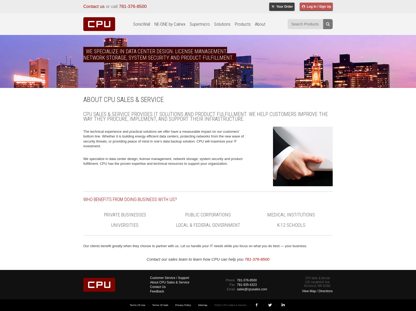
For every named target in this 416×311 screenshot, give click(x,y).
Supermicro (200, 24)
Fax (232, 285)
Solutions (222, 24)
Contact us (94, 6)
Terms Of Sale (160, 305)
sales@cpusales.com (252, 289)
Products (243, 24)
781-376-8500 (133, 6)
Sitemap (202, 305)
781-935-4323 (247, 285)
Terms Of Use (137, 305)
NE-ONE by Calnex (169, 24)
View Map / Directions (317, 291)
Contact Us (158, 287)
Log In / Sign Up (316, 6)
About (260, 24)
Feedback (157, 291)
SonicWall (141, 24)
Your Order (282, 6)
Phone (230, 280)
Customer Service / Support (169, 278)
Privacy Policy (183, 305)
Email (231, 289)
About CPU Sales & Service (169, 282)
